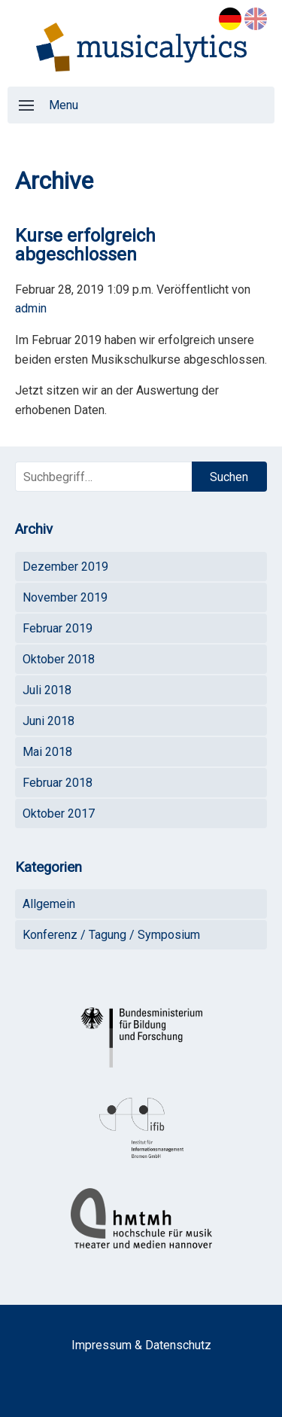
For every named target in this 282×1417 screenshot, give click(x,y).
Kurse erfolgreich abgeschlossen (85, 245)
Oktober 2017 (59, 813)
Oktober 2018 (59, 659)
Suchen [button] (229, 477)
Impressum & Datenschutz (141, 1345)
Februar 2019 (57, 628)
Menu (48, 105)
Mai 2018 (47, 752)
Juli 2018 (47, 690)
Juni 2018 (48, 721)
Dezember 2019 (65, 566)
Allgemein (49, 904)
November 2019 (65, 597)
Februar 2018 (57, 783)
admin (31, 308)
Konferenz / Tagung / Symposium (111, 935)
